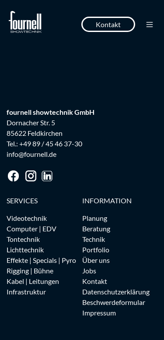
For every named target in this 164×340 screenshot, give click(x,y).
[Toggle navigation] (150, 24)
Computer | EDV (31, 228)
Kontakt (108, 24)
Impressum (99, 312)
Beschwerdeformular (113, 302)
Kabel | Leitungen (33, 281)
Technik (93, 239)
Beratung (96, 228)
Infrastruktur (26, 291)
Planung (94, 218)
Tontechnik (23, 239)
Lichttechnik (25, 249)
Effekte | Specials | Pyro (41, 260)
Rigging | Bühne (30, 270)
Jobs (89, 270)
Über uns (96, 260)
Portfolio (95, 249)
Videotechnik (27, 218)
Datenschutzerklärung (116, 291)
